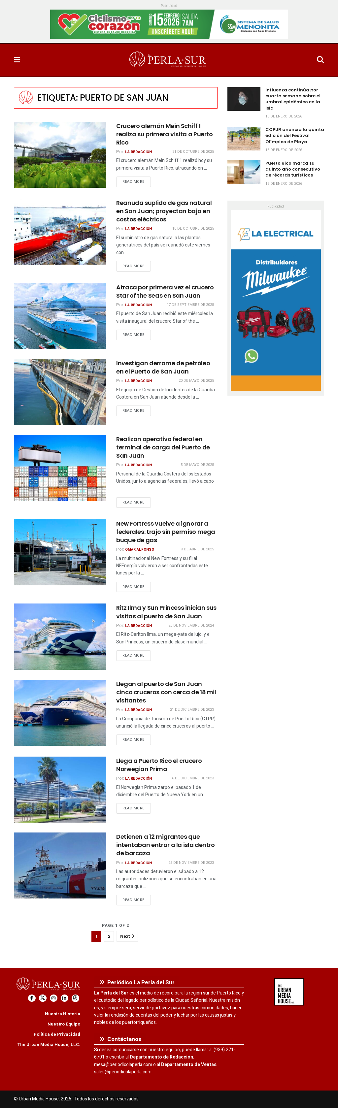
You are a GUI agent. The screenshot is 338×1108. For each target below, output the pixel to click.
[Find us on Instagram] (53, 998)
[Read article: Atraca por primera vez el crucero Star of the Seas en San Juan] (60, 316)
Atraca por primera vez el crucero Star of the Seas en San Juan (165, 291)
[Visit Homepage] (168, 60)
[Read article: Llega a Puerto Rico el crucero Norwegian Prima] (60, 790)
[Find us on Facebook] (32, 998)
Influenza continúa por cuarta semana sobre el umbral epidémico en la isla (293, 99)
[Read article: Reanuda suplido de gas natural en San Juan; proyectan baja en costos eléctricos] (60, 232)
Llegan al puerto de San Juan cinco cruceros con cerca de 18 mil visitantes (166, 692)
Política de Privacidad (57, 1034)
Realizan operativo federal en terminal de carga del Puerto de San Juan (163, 447)
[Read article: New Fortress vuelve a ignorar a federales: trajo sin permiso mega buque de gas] (60, 552)
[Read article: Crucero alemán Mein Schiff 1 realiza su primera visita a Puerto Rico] (60, 155)
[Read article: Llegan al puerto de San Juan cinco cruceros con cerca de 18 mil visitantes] (60, 713)
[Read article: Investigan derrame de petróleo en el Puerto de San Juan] (60, 392)
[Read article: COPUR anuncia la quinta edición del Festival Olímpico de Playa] (243, 138)
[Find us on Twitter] (43, 998)
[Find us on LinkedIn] (64, 998)
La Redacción (138, 152)
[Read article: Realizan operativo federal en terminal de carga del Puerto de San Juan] (60, 468)
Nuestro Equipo (64, 1024)
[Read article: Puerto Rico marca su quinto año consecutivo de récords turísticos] (243, 172)
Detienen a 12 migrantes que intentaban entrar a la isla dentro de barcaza (165, 844)
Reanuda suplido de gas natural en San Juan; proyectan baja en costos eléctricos (164, 211)
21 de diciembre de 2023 (192, 709)
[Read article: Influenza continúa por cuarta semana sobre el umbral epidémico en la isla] (243, 99)
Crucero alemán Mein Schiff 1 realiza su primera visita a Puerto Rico (164, 134)
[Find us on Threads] (75, 998)
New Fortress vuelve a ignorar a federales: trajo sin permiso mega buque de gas (165, 531)
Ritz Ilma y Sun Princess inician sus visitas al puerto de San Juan (166, 611)
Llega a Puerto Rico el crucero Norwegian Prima (159, 765)
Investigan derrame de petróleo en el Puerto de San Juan (163, 367)
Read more (136, 181)
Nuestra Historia (62, 1014)
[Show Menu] (17, 60)
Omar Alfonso (139, 549)
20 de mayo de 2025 (196, 380)
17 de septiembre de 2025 (190, 305)
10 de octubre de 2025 (193, 228)
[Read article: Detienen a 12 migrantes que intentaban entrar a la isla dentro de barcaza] (60, 865)
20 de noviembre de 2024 (191, 625)
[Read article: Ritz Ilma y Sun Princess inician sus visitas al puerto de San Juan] (60, 636)
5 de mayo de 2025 (197, 465)
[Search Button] (320, 60)
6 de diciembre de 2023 (193, 778)
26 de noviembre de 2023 (191, 862)
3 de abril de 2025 (197, 549)
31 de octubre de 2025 (193, 151)
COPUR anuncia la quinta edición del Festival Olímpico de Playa (294, 135)
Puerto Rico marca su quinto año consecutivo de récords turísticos (292, 169)
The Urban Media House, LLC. (48, 1044)
